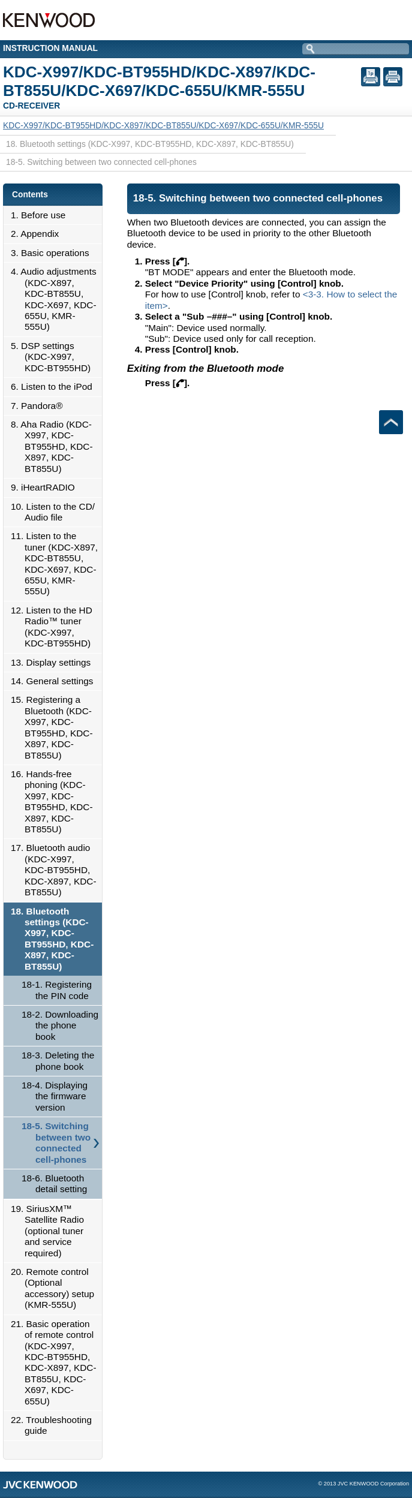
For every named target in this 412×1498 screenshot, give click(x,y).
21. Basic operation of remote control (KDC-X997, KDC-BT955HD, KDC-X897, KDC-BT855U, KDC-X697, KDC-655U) (57, 1362)
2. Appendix (38, 233)
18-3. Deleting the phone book (58, 1060)
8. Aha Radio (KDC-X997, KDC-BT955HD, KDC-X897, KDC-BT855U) (55, 446)
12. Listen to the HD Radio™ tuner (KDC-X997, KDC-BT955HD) (54, 626)
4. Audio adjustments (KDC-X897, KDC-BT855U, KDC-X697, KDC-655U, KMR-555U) (57, 299)
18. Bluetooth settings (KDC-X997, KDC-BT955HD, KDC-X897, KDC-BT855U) (55, 938)
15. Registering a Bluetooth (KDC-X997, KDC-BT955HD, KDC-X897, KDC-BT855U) (55, 727)
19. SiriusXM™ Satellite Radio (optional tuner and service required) (50, 1231)
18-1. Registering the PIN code (57, 989)
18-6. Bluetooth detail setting (54, 1183)
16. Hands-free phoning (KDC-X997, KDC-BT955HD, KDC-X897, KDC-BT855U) (55, 801)
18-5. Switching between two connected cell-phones (56, 1142)
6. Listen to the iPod (54, 386)
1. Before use (41, 215)
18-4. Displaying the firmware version (55, 1096)
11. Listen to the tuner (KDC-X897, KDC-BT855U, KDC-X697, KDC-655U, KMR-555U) (57, 563)
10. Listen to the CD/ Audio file (56, 511)
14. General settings (55, 681)
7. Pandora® (39, 406)
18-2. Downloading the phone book (60, 1025)
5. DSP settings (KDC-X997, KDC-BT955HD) (54, 357)
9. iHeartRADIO (46, 487)
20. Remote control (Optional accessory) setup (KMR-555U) (55, 1288)
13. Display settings (54, 662)
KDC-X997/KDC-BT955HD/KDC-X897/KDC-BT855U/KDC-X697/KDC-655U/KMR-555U (163, 125)
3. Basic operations (53, 253)
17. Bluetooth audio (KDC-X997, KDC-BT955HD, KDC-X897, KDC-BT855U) (57, 870)
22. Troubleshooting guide (54, 1425)
